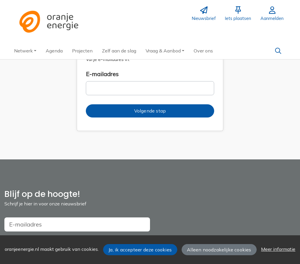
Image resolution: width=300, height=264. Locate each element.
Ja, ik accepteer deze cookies (140, 250)
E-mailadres (102, 74)
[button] (25, 51)
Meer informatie (278, 249)
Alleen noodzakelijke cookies (219, 250)
